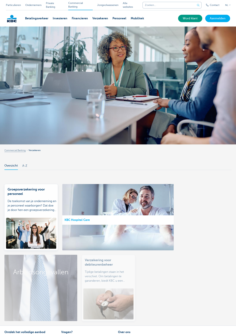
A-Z (24, 165)
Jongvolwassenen (107, 5)
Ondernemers (33, 5)
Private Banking (50, 5)
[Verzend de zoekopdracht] (198, 5)
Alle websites (128, 5)
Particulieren (13, 5)
